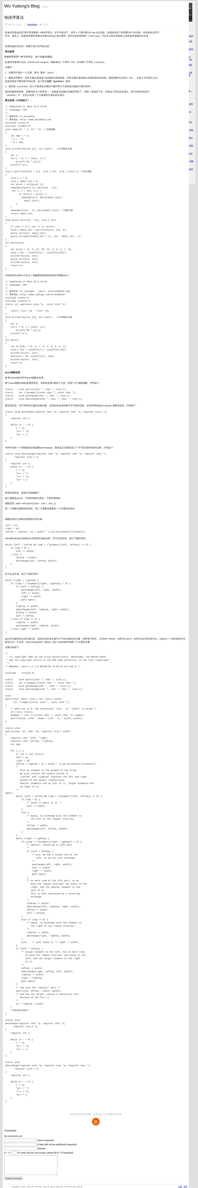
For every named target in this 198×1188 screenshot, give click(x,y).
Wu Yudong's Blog (22, 6)
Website (41, 1148)
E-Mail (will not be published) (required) (57, 1144)
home (45, 6)
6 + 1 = (8, 1152)
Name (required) (45, 1140)
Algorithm (32, 24)
